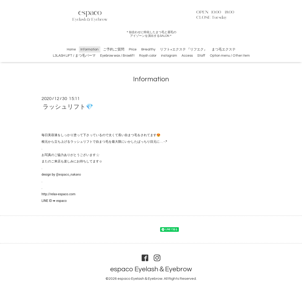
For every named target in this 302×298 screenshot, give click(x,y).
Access (187, 55)
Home (71, 49)
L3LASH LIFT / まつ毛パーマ (74, 55)
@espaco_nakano (68, 174)
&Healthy (148, 49)
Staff (201, 55)
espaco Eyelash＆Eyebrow (151, 269)
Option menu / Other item (230, 55)
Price (133, 49)
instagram (169, 55)
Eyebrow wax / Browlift (117, 55)
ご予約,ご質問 (113, 49)
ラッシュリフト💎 (68, 107)
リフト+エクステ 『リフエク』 (183, 49)
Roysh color (147, 55)
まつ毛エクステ (224, 49)
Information (90, 49)
